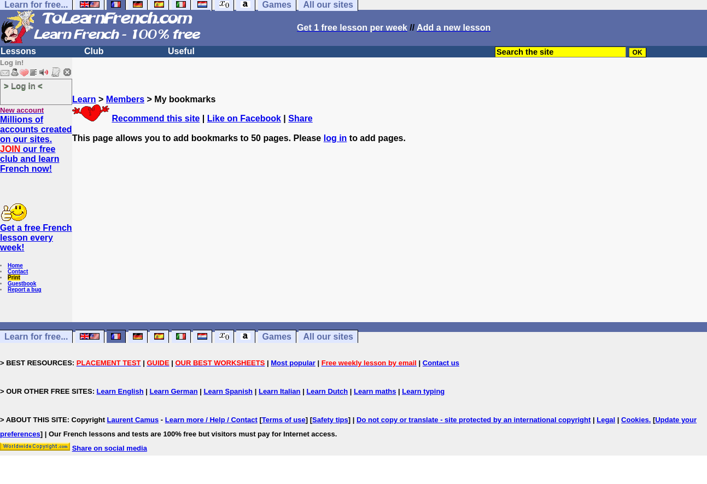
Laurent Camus (133, 420)
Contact (18, 272)
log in (335, 138)
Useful (181, 51)
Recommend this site (156, 118)
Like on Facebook (244, 118)
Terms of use (284, 420)
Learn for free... (36, 336)
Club (94, 51)
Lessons (18, 51)
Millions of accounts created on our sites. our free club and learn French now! (36, 144)
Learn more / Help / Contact (211, 420)
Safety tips (330, 420)
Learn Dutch (327, 391)
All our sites (328, 336)
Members (125, 99)
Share (300, 118)
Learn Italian (280, 391)
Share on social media (109, 448)
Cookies (635, 420)
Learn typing (423, 391)
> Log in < (23, 85)
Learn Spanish (228, 391)
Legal (606, 420)
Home (15, 266)
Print (14, 278)
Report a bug (25, 290)
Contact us (441, 363)
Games (276, 336)
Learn (84, 99)
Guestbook (22, 284)
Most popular (293, 363)
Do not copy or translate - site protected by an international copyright (474, 420)
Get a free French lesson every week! (36, 237)
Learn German (173, 391)
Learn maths (375, 391)
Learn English (120, 391)
